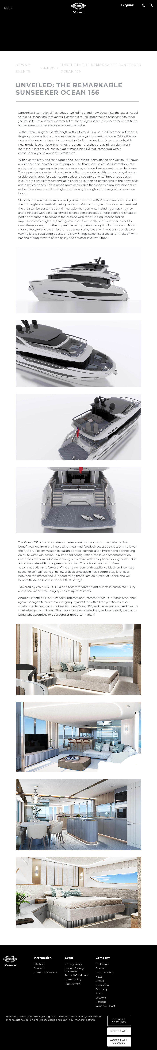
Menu (8, 7)
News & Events (23, 68)
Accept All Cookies (119, 1041)
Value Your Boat (105, 1006)
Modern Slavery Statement (74, 970)
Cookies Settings (119, 1020)
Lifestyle (101, 997)
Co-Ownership (104, 972)
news (99, 976)
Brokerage (102, 964)
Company (102, 989)
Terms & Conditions (77, 975)
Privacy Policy (73, 964)
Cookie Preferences (45, 972)
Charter (100, 968)
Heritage (101, 1001)
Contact (39, 968)
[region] (78, 1030)
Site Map (39, 964)
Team (99, 993)
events (100, 980)
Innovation (102, 985)
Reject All (119, 1031)
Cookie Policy (73, 979)
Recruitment (72, 983)
